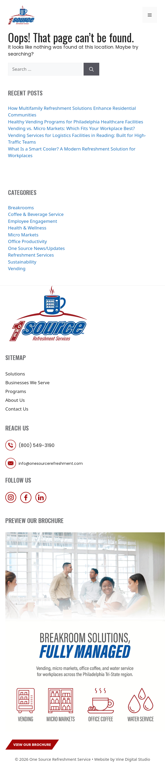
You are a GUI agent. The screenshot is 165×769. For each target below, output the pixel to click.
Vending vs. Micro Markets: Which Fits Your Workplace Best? (71, 128)
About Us (15, 400)
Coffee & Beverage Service (36, 214)
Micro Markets (23, 235)
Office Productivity (27, 241)
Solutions (15, 374)
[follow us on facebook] (27, 501)
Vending (17, 268)
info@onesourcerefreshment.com (51, 463)
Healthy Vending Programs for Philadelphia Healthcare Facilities (75, 122)
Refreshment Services (31, 255)
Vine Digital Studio (133, 759)
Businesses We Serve (27, 382)
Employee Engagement (32, 221)
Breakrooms (21, 207)
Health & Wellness (27, 228)
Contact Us (16, 409)
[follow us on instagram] (12, 501)
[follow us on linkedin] (42, 501)
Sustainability (22, 262)
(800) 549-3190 (37, 445)
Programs (15, 391)
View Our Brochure (32, 744)
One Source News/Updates (36, 248)
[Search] (91, 69)
